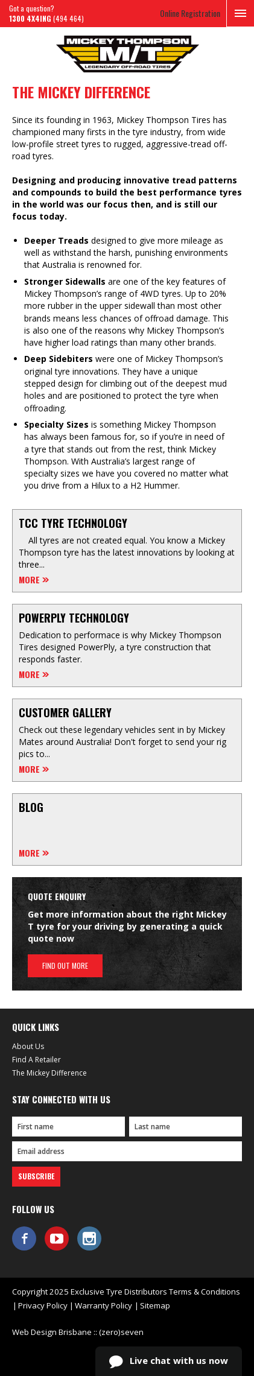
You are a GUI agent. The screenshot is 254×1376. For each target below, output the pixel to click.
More (29, 579)
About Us (28, 1046)
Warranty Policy (103, 1305)
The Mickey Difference (49, 1073)
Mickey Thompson (127, 54)
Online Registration (190, 13)
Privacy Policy (43, 1305)
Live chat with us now (168, 1361)
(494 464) (46, 18)
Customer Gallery (65, 712)
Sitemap (155, 1305)
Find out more (65, 965)
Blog (31, 807)
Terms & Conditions (204, 1291)
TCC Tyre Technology (73, 523)
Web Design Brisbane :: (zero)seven (78, 1332)
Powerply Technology (74, 618)
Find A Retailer (36, 1059)
